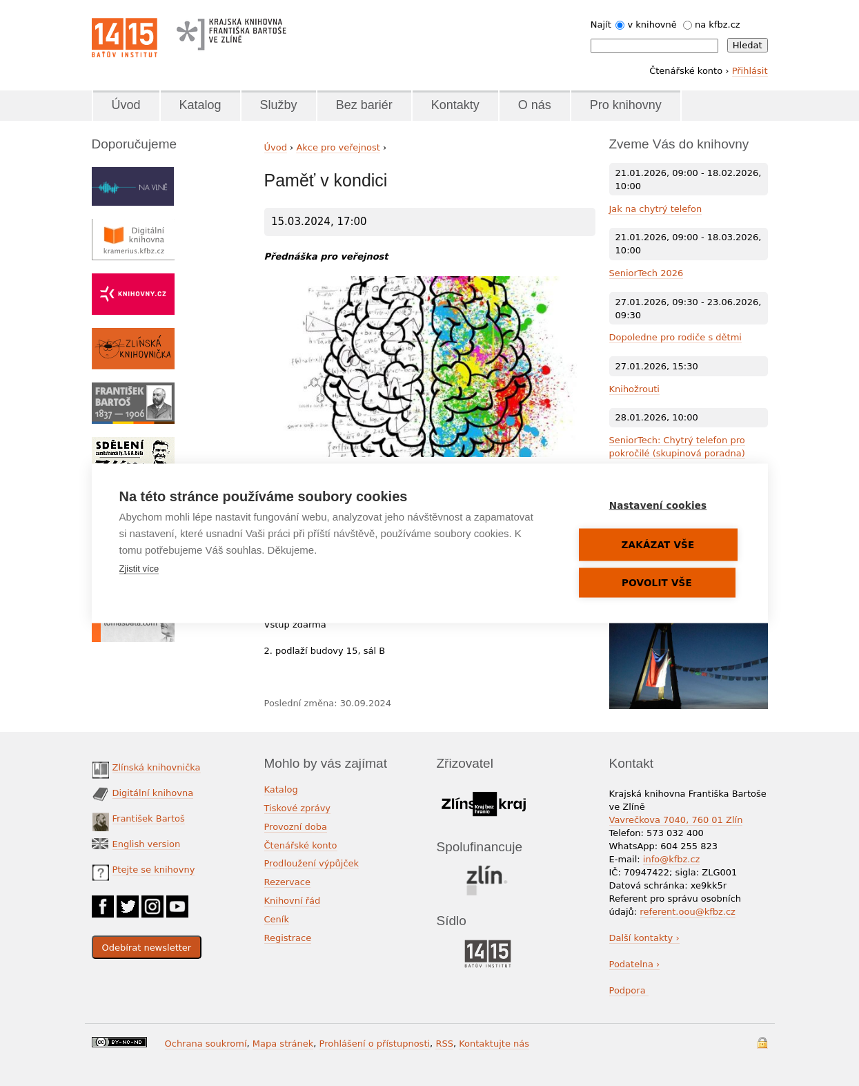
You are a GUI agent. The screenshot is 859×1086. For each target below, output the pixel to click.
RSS (444, 1043)
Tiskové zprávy (297, 808)
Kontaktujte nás (494, 1043)
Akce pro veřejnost (338, 147)
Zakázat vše (658, 544)
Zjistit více (139, 568)
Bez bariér (364, 105)
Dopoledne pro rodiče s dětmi (675, 337)
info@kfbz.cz (671, 859)
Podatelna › (634, 964)
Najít (601, 24)
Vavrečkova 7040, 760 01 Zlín (676, 820)
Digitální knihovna (153, 793)
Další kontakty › (644, 938)
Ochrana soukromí (206, 1043)
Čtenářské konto (300, 845)
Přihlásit (750, 71)
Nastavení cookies (658, 504)
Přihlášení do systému (762, 1043)
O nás (534, 105)
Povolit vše (657, 582)
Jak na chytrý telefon (655, 209)
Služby (278, 105)
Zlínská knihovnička (156, 767)
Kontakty (455, 105)
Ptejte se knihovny (153, 869)
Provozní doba (296, 827)
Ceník (276, 919)
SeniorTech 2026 (646, 273)
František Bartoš (148, 818)
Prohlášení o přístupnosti (375, 1043)
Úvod (126, 105)
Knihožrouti (634, 389)
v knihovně (651, 24)
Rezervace (287, 882)
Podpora (629, 990)
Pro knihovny (626, 105)
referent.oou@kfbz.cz (687, 911)
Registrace (288, 938)
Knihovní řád (292, 900)
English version (146, 844)
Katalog (200, 105)
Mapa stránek (283, 1043)
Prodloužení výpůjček (311, 863)
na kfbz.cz (717, 24)
